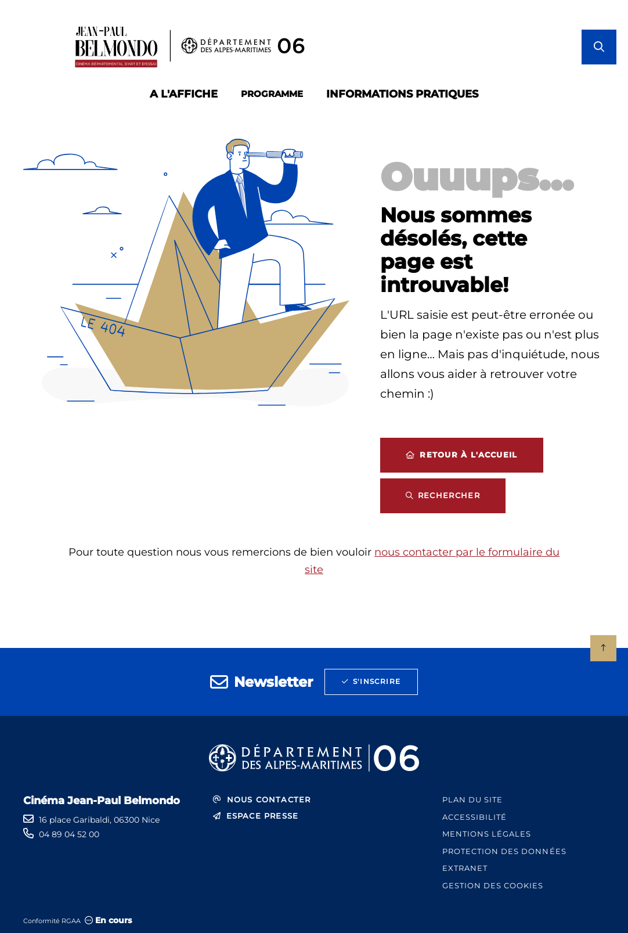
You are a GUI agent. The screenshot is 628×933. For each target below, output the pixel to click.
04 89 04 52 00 (69, 834)
